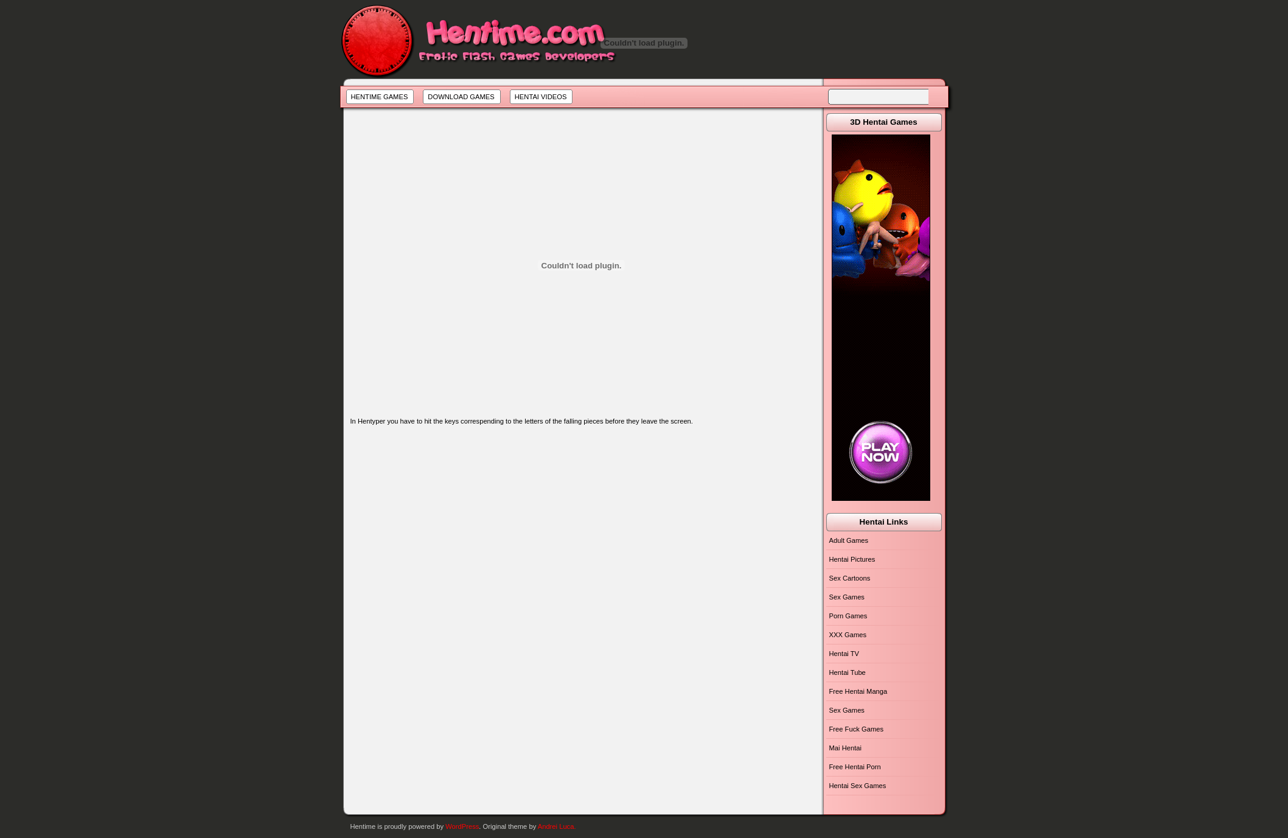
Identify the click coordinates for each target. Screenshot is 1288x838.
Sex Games (847, 597)
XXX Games (848, 634)
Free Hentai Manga (858, 691)
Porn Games (848, 616)
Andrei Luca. (557, 826)
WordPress (462, 826)
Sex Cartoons (850, 578)
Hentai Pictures (852, 559)
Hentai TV (844, 653)
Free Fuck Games (856, 729)
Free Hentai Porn (855, 766)
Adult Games (849, 540)
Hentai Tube (847, 672)
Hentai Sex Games (857, 785)
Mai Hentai (845, 748)
